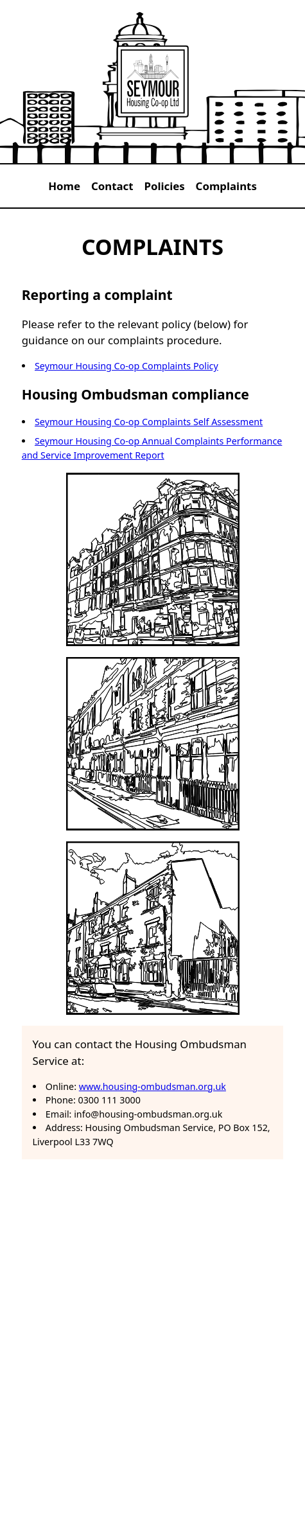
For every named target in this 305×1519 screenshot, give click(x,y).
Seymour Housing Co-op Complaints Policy (126, 366)
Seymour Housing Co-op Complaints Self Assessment (149, 422)
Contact (112, 186)
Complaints (226, 186)
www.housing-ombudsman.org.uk (152, 1086)
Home (64, 186)
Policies (164, 186)
